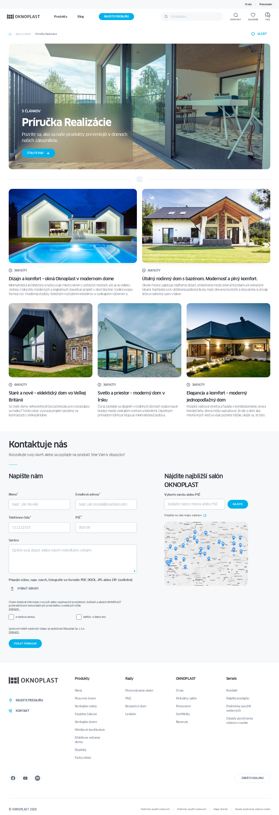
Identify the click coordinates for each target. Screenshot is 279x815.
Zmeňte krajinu (252, 778)
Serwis (231, 678)
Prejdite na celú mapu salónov (185, 515)
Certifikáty (183, 714)
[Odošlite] (166, 16)
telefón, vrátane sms (94, 617)
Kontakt (231, 690)
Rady (129, 678)
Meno (13, 494)
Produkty (82, 678)
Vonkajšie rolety (86, 706)
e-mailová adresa (25, 617)
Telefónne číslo (20, 517)
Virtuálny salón (186, 698)
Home (10, 34)
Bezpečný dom (135, 706)
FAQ (128, 698)
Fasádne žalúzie (86, 714)
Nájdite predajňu (116, 16)
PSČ (78, 517)
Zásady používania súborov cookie (239, 720)
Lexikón (130, 714)
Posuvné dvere (85, 698)
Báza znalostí (23, 34)
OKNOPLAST (186, 678)
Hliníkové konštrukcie (90, 730)
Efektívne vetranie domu (87, 740)
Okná (78, 690)
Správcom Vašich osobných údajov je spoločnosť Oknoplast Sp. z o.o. (70, 630)
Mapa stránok (221, 809)
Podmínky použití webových (238, 708)
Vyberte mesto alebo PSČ (182, 495)
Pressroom (265, 4)
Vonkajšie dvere (86, 722)
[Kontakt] (235, 16)
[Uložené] (253, 16)
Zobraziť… (14, 609)
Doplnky (81, 750)
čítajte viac (38, 153)
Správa (14, 540)
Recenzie (182, 722)
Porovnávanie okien (139, 690)
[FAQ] (267, 16)
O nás (248, 4)
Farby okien (83, 758)
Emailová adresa (87, 494)
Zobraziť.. (14, 632)
